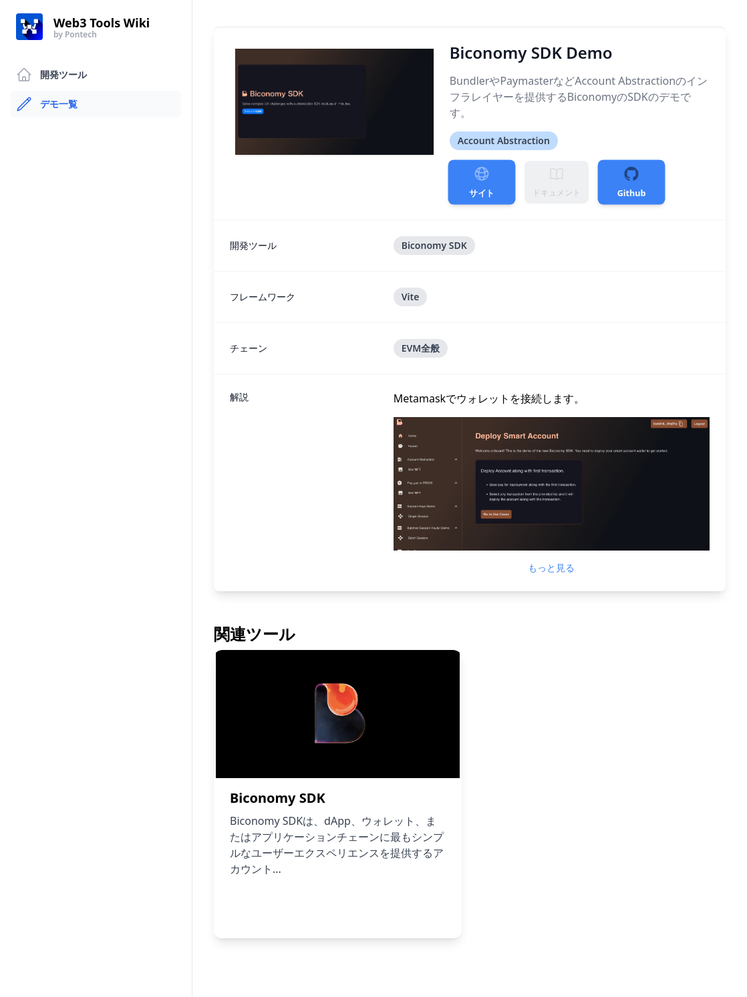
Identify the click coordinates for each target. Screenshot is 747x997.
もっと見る (551, 567)
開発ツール (51, 75)
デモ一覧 (47, 104)
